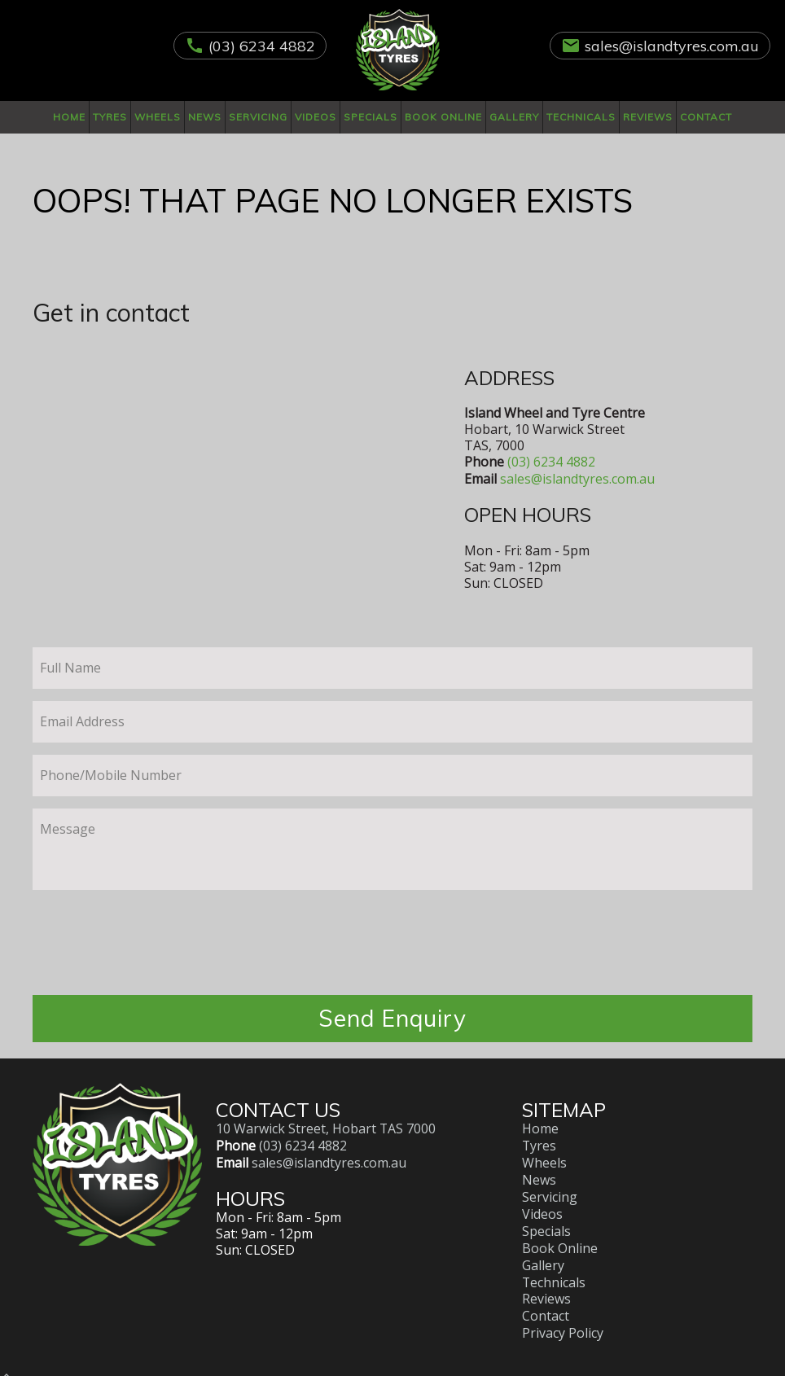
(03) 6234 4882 (261, 46)
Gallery (514, 117)
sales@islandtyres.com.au (672, 46)
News (204, 117)
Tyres (110, 117)
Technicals (581, 117)
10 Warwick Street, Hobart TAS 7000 (326, 1128)
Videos (315, 117)
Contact (706, 117)
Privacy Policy (562, 1324)
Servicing (258, 117)
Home (69, 117)
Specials (370, 117)
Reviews (648, 117)
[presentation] (392, 950)
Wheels (157, 117)
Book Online (443, 117)
